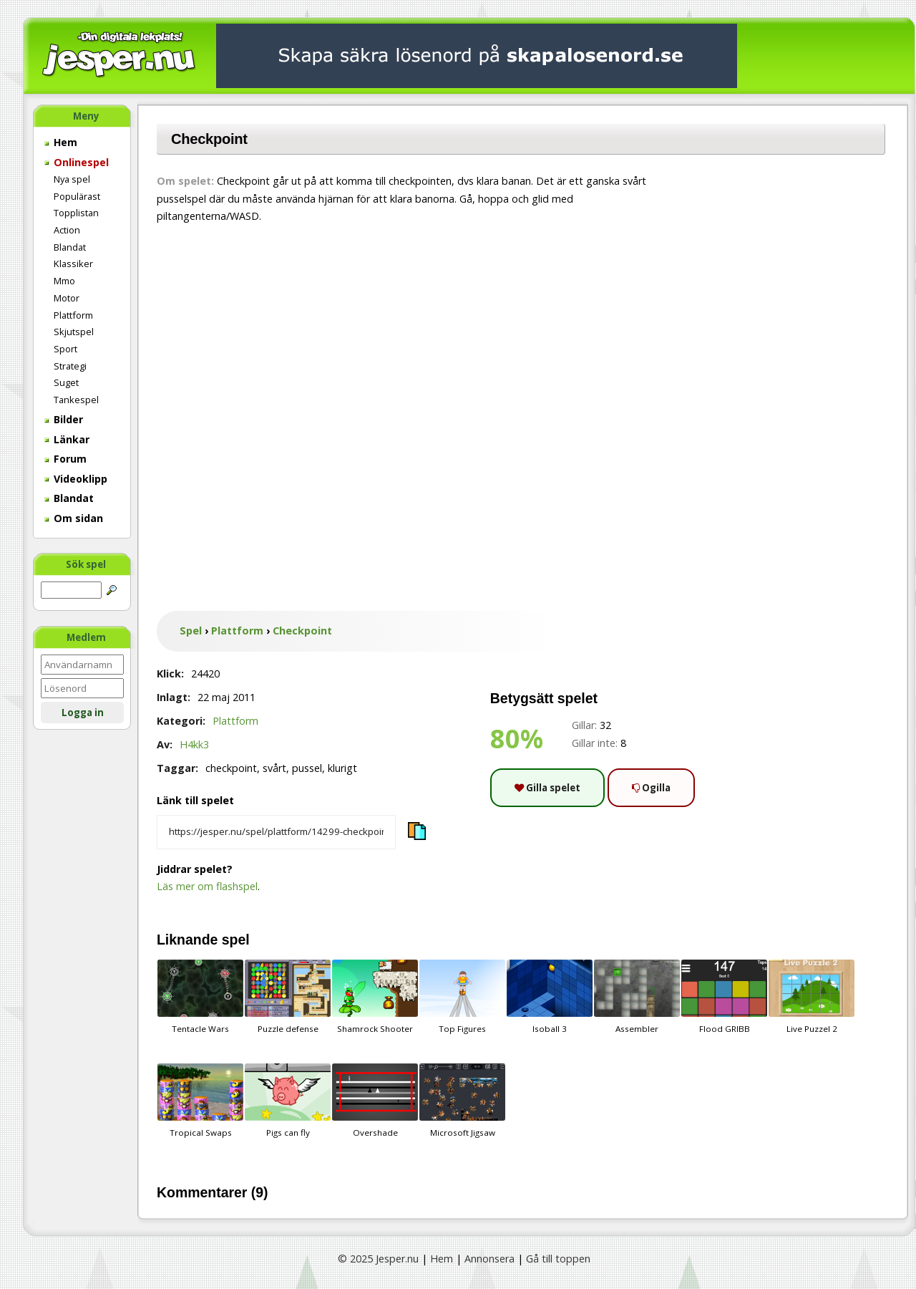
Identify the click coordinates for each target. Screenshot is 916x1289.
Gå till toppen (558, 1258)
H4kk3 (194, 744)
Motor (66, 297)
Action (67, 229)
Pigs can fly (288, 1100)
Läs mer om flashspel (207, 886)
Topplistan (76, 212)
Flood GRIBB (724, 997)
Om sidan (73, 518)
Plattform (73, 315)
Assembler (637, 997)
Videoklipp (75, 479)
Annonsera (489, 1258)
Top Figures (462, 997)
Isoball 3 (550, 997)
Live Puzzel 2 (811, 997)
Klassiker (73, 263)
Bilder (63, 419)
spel (236, 939)
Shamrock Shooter (375, 997)
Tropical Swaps (200, 1100)
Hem (60, 142)
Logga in (83, 712)
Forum (65, 458)
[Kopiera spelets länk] (276, 832)
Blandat (70, 247)
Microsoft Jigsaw (462, 1100)
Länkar (66, 439)
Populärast (77, 196)
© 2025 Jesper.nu (378, 1258)
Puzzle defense (288, 997)
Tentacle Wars (200, 997)
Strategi (70, 365)
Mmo (64, 280)
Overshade (375, 1100)
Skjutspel (74, 331)
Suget (66, 382)
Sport (65, 348)
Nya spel (72, 179)
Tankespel (76, 399)
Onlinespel (76, 162)
